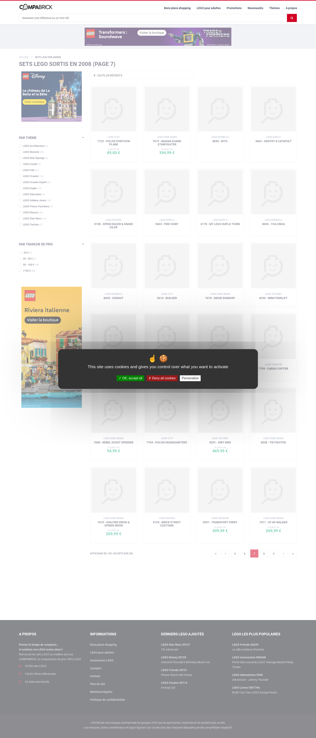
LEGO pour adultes (209, 8)
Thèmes (274, 8)
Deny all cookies (162, 378)
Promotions (234, 8)
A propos (291, 8)
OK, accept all (130, 378)
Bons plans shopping (177, 8)
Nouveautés (255, 8)
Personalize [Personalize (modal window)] (190, 378)
